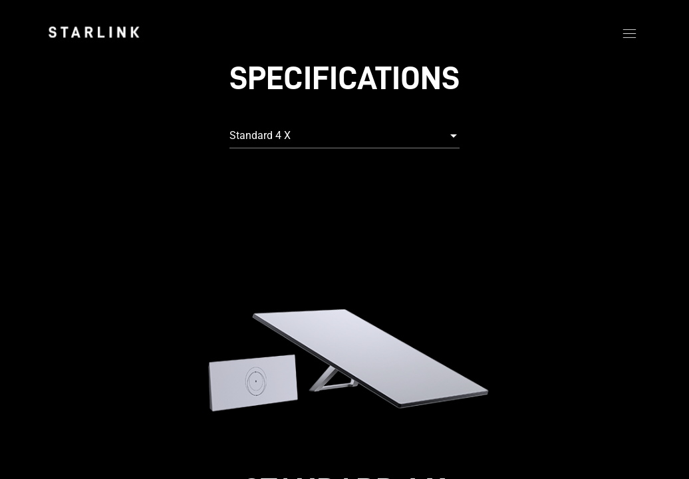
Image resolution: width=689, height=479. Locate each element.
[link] (94, 32)
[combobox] (344, 136)
